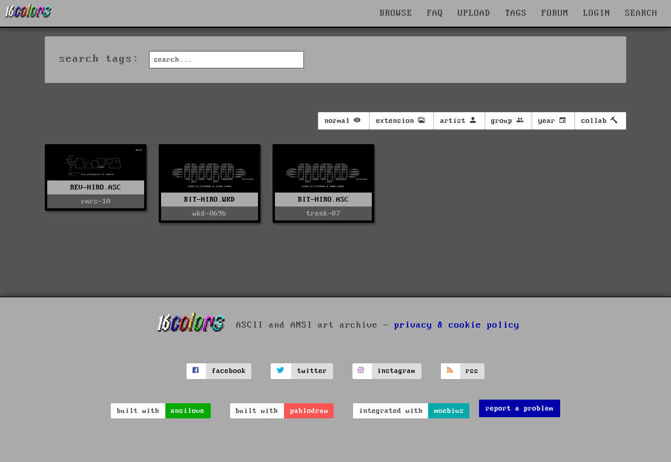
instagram (396, 371)
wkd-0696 (209, 213)
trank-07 (323, 213)
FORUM (555, 13)
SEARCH (641, 13)
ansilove (188, 411)
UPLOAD (474, 13)
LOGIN (596, 13)
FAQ (435, 13)
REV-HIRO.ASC (95, 187)
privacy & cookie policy (457, 325)
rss (472, 371)
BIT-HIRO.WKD (209, 199)
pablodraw (309, 411)
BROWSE (396, 13)
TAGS (516, 13)
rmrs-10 (96, 201)
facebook (229, 371)
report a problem (520, 408)
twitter (312, 371)
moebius (449, 411)
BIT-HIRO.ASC (323, 199)
